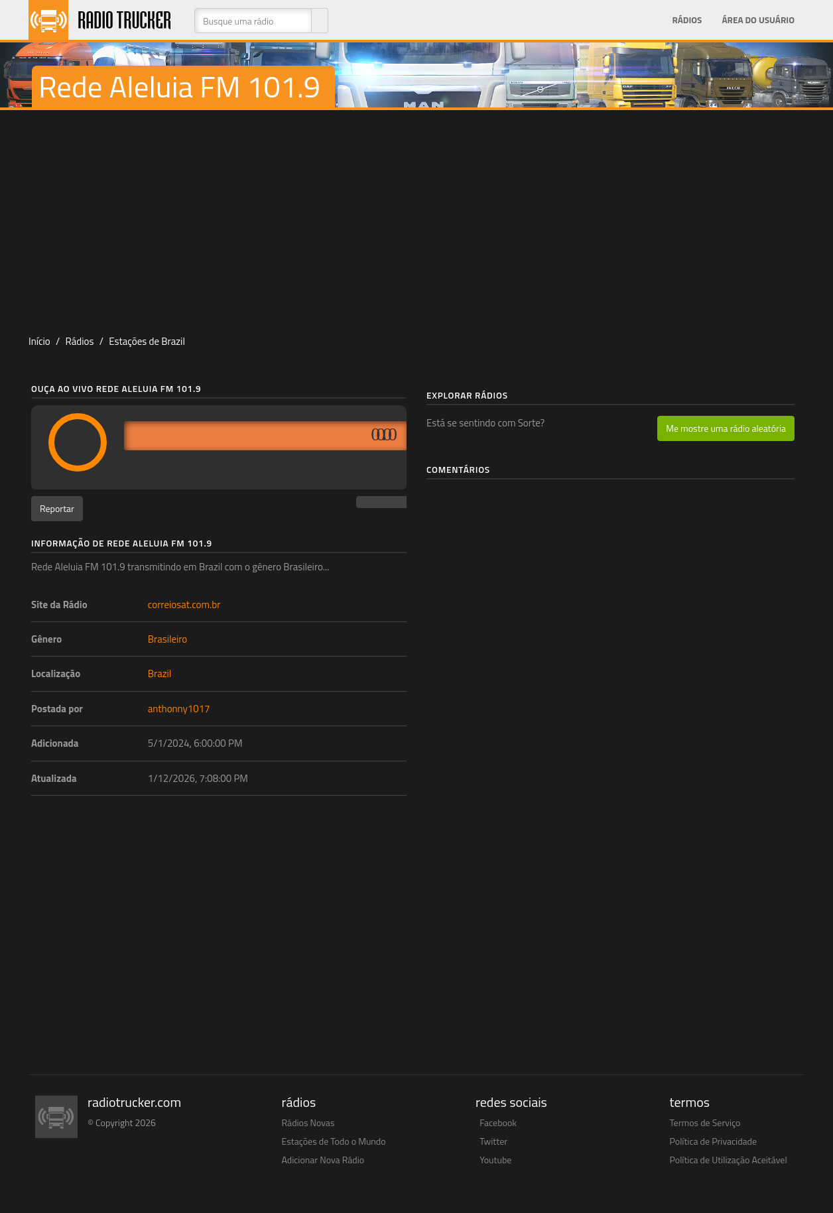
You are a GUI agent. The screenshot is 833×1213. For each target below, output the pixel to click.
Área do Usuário (758, 20)
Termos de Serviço (705, 1122)
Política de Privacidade (713, 1141)
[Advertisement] (416, 216)
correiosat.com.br (184, 604)
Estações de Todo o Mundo (334, 1141)
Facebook (498, 1122)
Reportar (57, 508)
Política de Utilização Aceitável (728, 1160)
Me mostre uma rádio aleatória (726, 428)
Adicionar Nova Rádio (323, 1160)
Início (39, 341)
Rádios (687, 20)
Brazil (160, 673)
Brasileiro (168, 639)
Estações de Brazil (147, 341)
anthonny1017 (179, 708)
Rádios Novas (308, 1122)
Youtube (495, 1160)
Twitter (493, 1141)
